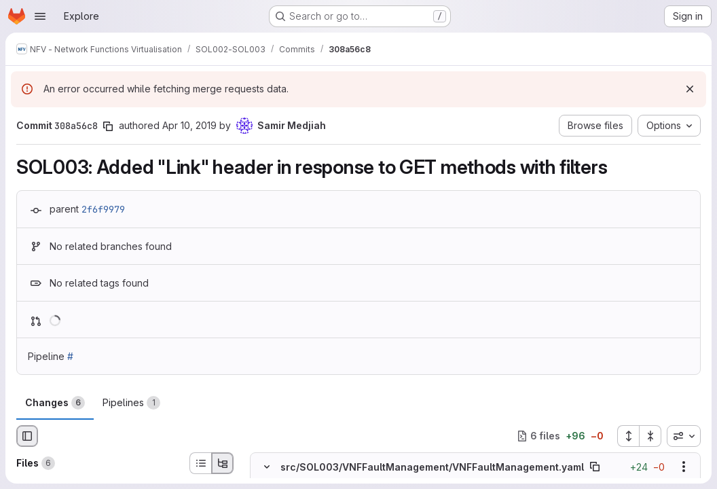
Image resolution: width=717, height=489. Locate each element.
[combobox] (684, 436)
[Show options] (684, 466)
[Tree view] (223, 463)
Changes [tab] (55, 403)
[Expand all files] (628, 436)
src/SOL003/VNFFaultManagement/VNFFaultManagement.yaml (432, 467)
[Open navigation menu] (40, 16)
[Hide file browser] (27, 436)
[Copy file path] (595, 466)
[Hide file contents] (267, 466)
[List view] (200, 463)
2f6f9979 (103, 209)
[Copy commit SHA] (108, 126)
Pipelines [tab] (131, 403)
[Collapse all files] (650, 436)
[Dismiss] (690, 89)
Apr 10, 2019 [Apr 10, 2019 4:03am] (189, 125)
